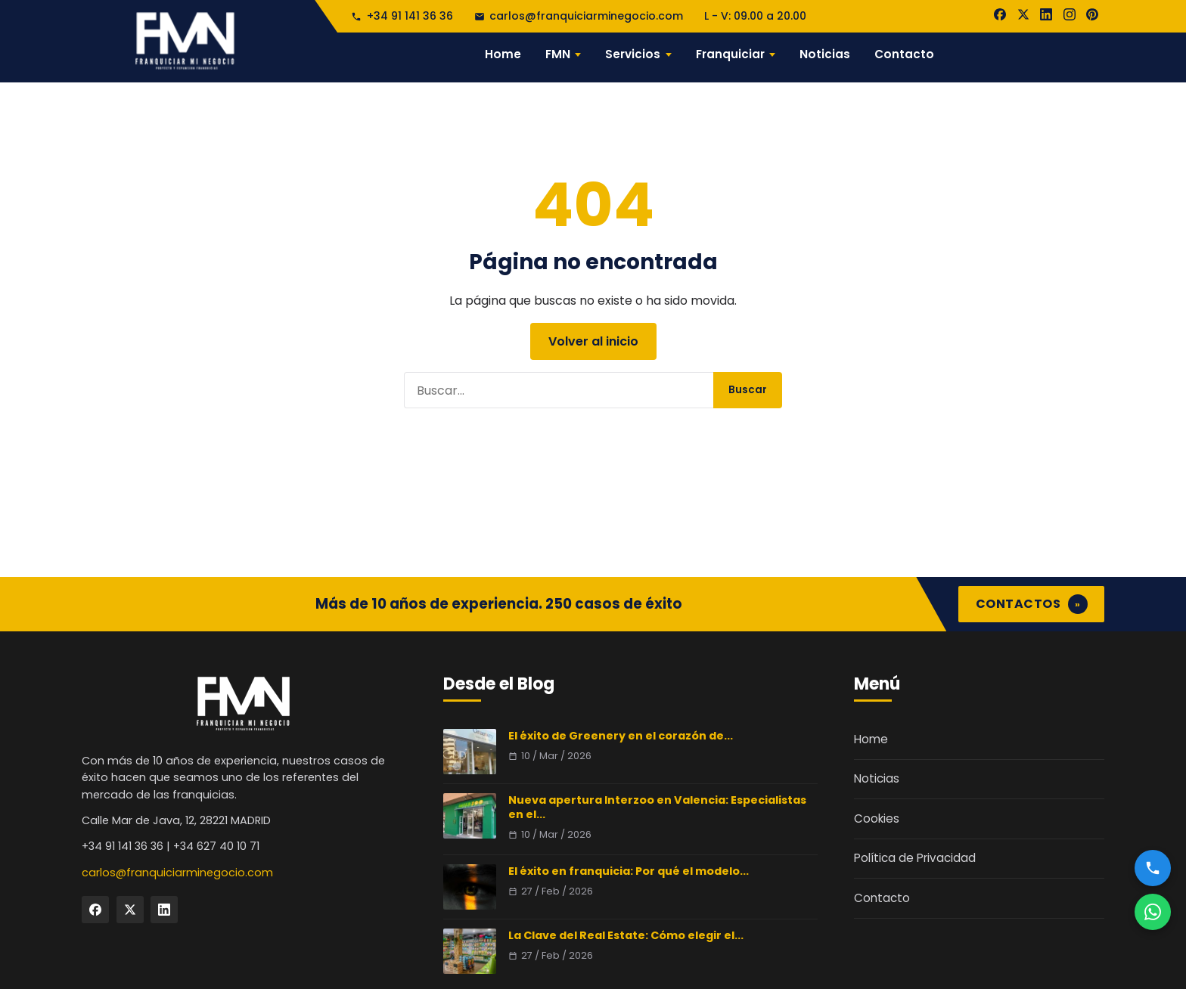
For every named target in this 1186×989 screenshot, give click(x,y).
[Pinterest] (1092, 14)
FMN (557, 54)
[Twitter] (130, 909)
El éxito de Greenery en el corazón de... (620, 735)
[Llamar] (1153, 868)
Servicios (632, 54)
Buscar (747, 390)
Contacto (904, 54)
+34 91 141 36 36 (401, 15)
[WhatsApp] (1153, 912)
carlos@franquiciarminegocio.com (578, 15)
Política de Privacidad (915, 858)
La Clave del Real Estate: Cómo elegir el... (626, 935)
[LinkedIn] (1046, 14)
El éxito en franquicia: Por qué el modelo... (628, 871)
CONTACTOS (1032, 604)
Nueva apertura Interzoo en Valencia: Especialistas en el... (657, 807)
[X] (1023, 14)
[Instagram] (1069, 14)
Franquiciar (730, 54)
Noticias (824, 54)
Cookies (876, 818)
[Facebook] (1000, 14)
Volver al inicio (593, 341)
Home (503, 54)
